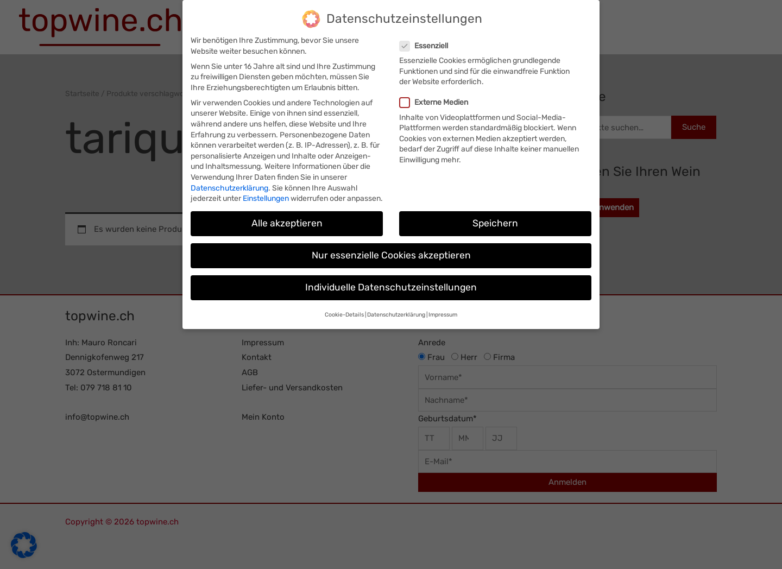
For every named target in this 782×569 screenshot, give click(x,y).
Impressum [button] (442, 311)
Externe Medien (437, 100)
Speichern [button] (495, 220)
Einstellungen (266, 195)
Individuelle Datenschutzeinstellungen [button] (391, 285)
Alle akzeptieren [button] (287, 220)
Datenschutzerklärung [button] (396, 311)
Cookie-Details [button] (344, 311)
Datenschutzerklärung (229, 185)
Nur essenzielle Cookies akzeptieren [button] (391, 252)
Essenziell (427, 43)
